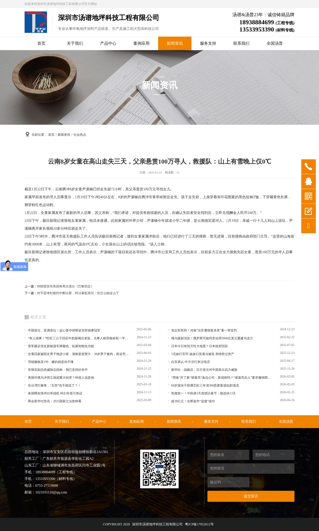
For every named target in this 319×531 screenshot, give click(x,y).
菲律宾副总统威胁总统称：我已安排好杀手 (58, 369)
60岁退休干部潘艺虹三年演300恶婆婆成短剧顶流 (205, 385)
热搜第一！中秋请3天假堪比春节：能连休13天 (203, 393)
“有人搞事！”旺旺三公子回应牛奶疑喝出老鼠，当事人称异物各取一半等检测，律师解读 (79, 338)
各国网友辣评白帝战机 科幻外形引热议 (55, 393)
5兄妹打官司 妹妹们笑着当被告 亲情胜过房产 (202, 354)
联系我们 (241, 43)
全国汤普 (275, 43)
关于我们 (75, 43)
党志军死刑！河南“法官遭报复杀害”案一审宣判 (204, 330)
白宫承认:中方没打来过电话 (190, 362)
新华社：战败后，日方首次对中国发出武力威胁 (204, 369)
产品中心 (108, 43)
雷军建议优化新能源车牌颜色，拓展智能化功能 (61, 346)
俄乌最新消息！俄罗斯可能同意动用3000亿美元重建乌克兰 (212, 338)
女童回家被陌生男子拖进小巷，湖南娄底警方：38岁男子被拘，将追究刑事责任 (79, 354)
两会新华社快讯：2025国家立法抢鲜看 (54, 401)
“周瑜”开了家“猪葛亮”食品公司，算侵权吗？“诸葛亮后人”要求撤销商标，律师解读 (222, 377)
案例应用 (141, 43)
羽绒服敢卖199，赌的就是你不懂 (51, 362)
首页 (41, 43)
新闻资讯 (175, 43)
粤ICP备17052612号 (199, 524)
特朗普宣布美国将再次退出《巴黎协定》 (65, 286)
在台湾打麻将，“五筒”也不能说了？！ (54, 385)
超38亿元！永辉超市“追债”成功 (193, 401)
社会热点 (80, 134)
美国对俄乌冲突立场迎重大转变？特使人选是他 (61, 377)
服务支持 (208, 43)
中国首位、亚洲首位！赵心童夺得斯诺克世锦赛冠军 (64, 330)
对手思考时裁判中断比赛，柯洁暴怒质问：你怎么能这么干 (78, 293)
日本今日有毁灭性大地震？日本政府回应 (199, 346)
